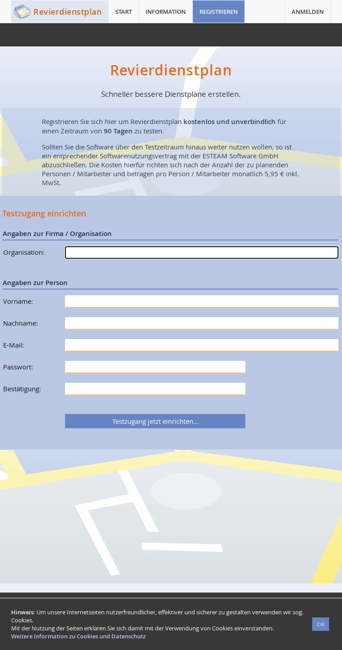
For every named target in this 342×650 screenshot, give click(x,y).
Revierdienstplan (67, 11)
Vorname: (18, 301)
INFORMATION (166, 12)
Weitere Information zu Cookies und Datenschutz (78, 636)
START (123, 12)
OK (321, 624)
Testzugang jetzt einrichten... (155, 421)
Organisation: (24, 252)
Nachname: (20, 323)
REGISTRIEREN (219, 12)
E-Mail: (13, 344)
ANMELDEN (308, 12)
